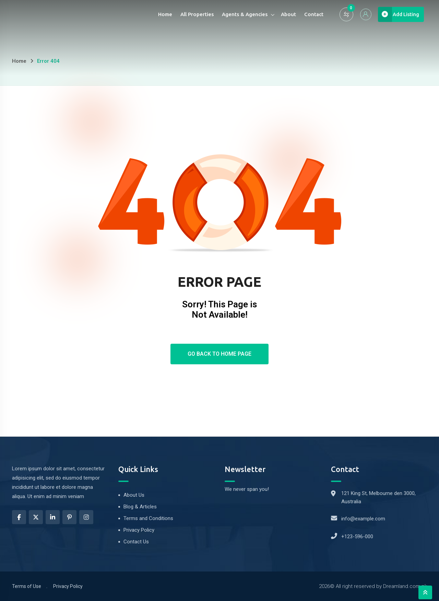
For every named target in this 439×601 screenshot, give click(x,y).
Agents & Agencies (240, 14)
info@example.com (363, 519)
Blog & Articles (140, 507)
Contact (309, 14)
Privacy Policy (138, 530)
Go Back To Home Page (219, 354)
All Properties (192, 14)
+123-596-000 (357, 536)
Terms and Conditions (148, 518)
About (283, 14)
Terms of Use (26, 586)
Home (160, 14)
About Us (133, 495)
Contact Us (136, 542)
